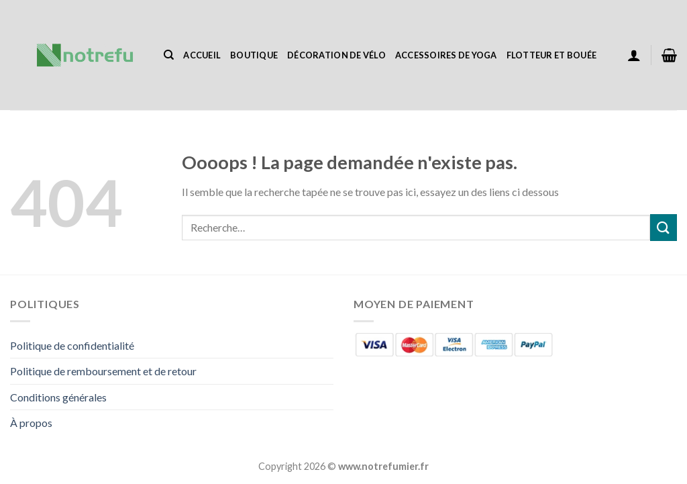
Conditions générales (58, 397)
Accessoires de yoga (446, 55)
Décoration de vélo (336, 55)
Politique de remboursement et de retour (103, 371)
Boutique (254, 55)
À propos (31, 422)
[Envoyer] (663, 227)
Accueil (202, 55)
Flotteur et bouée (551, 55)
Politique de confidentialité (72, 345)
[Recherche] (169, 55)
